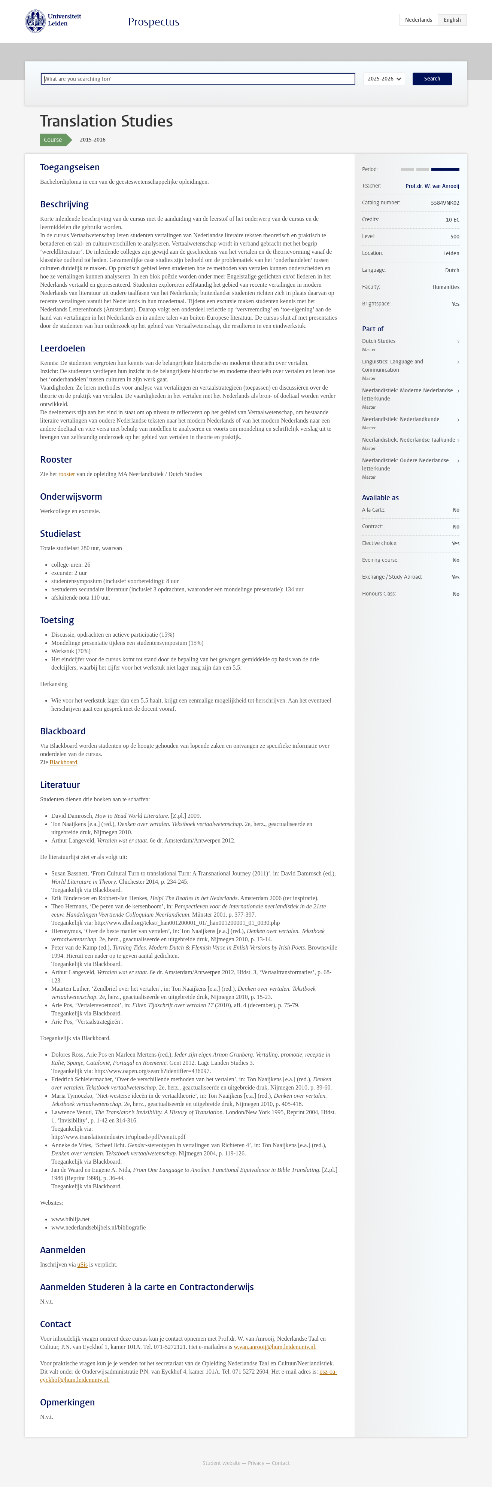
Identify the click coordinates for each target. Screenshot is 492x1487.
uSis (83, 1264)
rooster (66, 474)
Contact (281, 1463)
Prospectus (154, 22)
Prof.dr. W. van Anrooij (432, 186)
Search (432, 78)
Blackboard (63, 762)
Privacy (256, 1463)
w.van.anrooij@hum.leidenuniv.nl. (275, 1347)
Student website (221, 1463)
